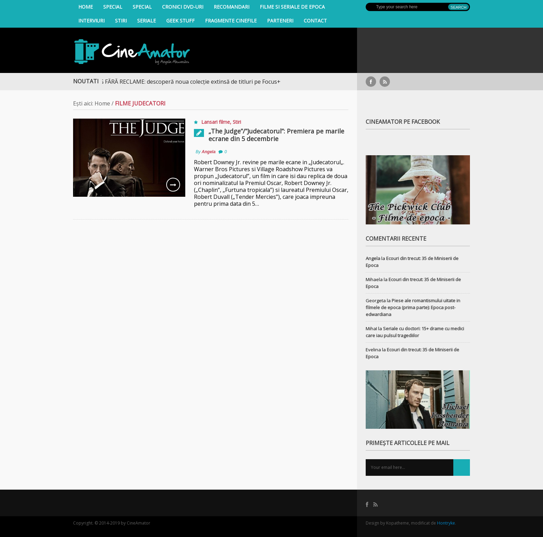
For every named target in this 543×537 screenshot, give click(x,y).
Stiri (121, 20)
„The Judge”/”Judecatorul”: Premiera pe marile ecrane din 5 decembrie (276, 134)
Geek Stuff (180, 20)
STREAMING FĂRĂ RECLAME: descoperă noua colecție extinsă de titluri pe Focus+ (179, 81)
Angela (208, 151)
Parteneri (280, 20)
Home (85, 6)
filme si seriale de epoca (292, 6)
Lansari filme (215, 122)
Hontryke (446, 523)
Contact (315, 20)
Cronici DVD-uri (182, 6)
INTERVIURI (91, 20)
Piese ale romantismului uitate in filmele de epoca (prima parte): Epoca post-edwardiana (413, 307)
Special (112, 6)
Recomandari (231, 6)
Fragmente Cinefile (231, 20)
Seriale (146, 20)
